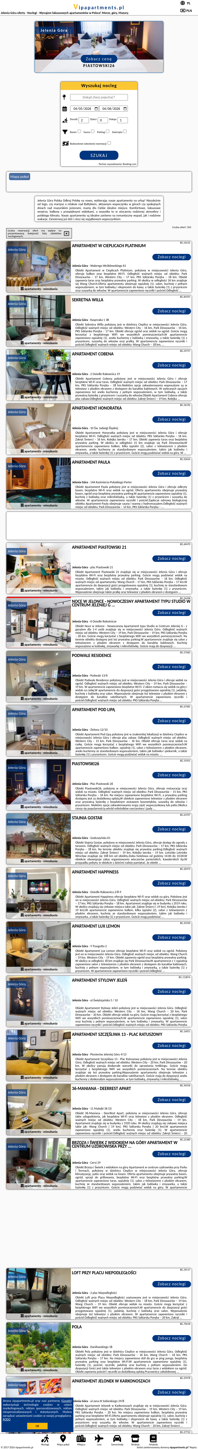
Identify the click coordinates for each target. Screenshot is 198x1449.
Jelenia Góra (17, 249)
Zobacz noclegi (172, 256)
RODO (7, 1419)
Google (66, 1401)
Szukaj (99, 155)
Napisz (193, 1447)
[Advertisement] (99, 1229)
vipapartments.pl (99, 7)
